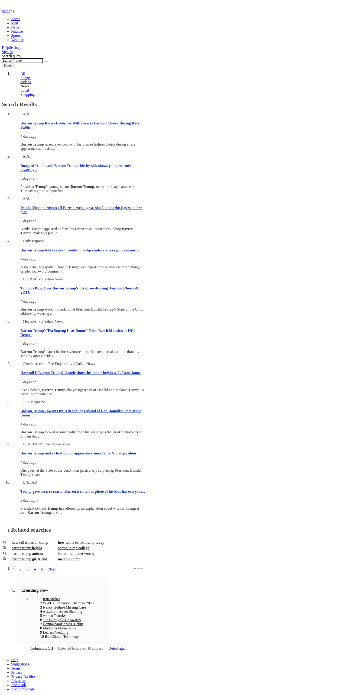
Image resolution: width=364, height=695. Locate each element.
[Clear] (45, 61)
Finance (17, 31)
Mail (14, 23)
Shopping (27, 94)
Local (24, 90)
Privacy (17, 672)
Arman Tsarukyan (56, 616)
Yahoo (29, 6)
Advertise (18, 681)
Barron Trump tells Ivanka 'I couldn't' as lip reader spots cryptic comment (79, 250)
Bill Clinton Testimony (62, 636)
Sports (16, 36)
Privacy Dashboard (25, 677)
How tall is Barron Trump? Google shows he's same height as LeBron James (80, 373)
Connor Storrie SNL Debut (63, 624)
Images (25, 78)
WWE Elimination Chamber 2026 (68, 603)
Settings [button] (8, 11)
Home (15, 19)
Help (5, 48)
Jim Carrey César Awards (62, 620)
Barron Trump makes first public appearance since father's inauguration (78, 453)
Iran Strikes (51, 599)
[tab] (77, 74)
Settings (15, 48)
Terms (15, 668)
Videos (25, 82)
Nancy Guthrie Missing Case (64, 607)
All (22, 74)
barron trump (30, 542)
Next (51, 569)
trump (69, 559)
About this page (23, 689)
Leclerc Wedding (55, 632)
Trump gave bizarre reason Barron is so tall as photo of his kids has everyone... (82, 491)
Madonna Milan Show (59, 628)
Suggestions (20, 664)
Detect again (118, 648)
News (15, 27)
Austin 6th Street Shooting (62, 611)
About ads (18, 685)
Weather (17, 40)
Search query (11, 56)
